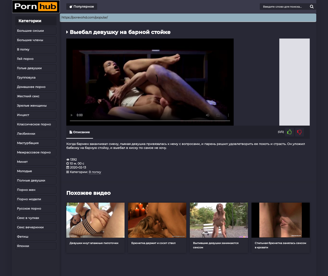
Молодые (24, 171)
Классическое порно (34, 124)
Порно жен (26, 190)
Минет (22, 162)
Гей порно (25, 59)
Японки (23, 246)
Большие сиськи (30, 31)
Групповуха (26, 77)
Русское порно (29, 208)
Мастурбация (28, 143)
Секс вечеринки (30, 227)
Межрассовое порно (34, 152)
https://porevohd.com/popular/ (85, 17)
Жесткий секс (28, 96)
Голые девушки (29, 68)
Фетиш (22, 237)
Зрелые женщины (32, 106)
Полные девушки (31, 180)
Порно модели (29, 199)
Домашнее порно (31, 87)
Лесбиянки (26, 134)
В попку (23, 49)
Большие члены (30, 40)
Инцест (23, 115)
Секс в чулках (28, 218)
